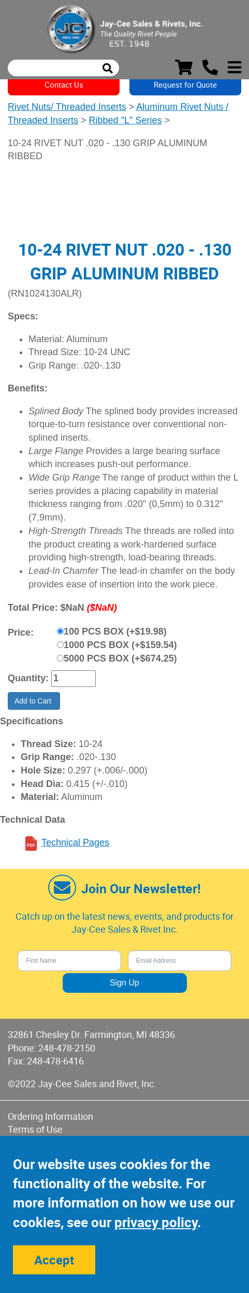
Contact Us (64, 84)
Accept (54, 1260)
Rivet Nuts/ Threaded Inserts (67, 107)
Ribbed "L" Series (125, 120)
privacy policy (155, 1222)
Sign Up (124, 982)
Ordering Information (50, 1116)
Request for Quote (185, 84)
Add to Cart (33, 701)
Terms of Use (35, 1129)
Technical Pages (75, 842)
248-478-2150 (66, 1048)
